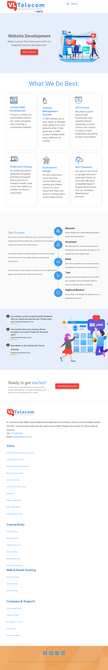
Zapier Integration (13, 500)
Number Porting (13, 480)
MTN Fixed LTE (12, 538)
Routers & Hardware (14, 565)
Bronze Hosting (12, 577)
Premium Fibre (12, 531)
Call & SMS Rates (13, 507)
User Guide (10, 629)
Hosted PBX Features (15, 460)
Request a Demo (13, 635)
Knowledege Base (13, 608)
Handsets (10, 493)
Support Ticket (12, 615)
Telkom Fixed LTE (13, 545)
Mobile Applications (14, 473)
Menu (72, 3)
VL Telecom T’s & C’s (14, 622)
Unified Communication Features (19, 453)
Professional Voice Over (16, 487)
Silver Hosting (12, 584)
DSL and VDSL (12, 552)
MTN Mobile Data (13, 559)
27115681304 (16, 433)
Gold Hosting (12, 591)
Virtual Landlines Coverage (17, 466)
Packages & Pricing (14, 514)
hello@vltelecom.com (22, 437)
